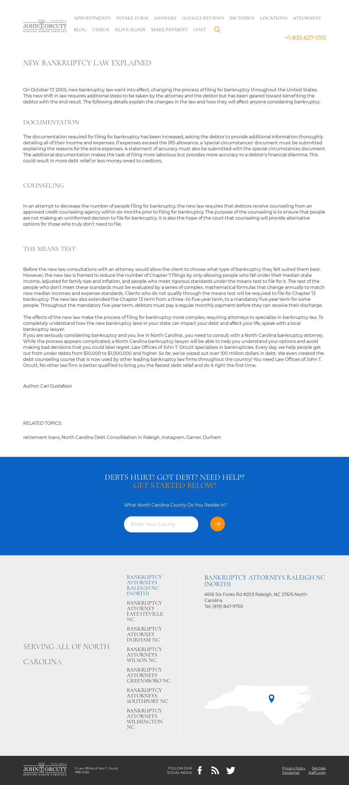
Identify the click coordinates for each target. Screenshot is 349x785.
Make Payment (169, 29)
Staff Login (317, 773)
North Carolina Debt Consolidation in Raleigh (111, 437)
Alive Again (130, 29)
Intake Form (132, 18)
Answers (165, 18)
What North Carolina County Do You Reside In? (177, 505)
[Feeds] (215, 770)
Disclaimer (291, 773)
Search (218, 30)
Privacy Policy (293, 768)
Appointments (92, 18)
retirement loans (41, 437)
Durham (212, 437)
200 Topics (241, 18)
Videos (100, 29)
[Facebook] (200, 770)
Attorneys (307, 18)
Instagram (173, 437)
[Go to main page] (45, 26)
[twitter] (231, 770)
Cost (199, 29)
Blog (80, 29)
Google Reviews (203, 18)
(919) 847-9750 (227, 606)
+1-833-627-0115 (305, 38)
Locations (273, 18)
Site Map (319, 768)
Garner (193, 437)
